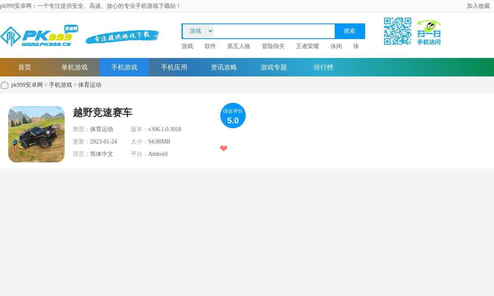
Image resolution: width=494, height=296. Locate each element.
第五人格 (238, 46)
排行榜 (323, 67)
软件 (210, 46)
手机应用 (174, 67)
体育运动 (89, 85)
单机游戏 (74, 67)
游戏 (187, 46)
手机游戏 (124, 67)
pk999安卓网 (27, 85)
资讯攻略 (224, 67)
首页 (24, 67)
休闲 (336, 46)
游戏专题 (274, 67)
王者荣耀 (307, 46)
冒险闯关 (273, 46)
